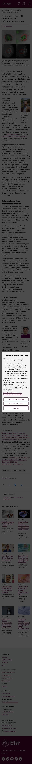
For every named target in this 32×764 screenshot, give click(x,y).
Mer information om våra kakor (12, 393)
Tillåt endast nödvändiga (16, 399)
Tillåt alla (16, 408)
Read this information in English (12, 395)
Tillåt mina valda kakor (16, 404)
